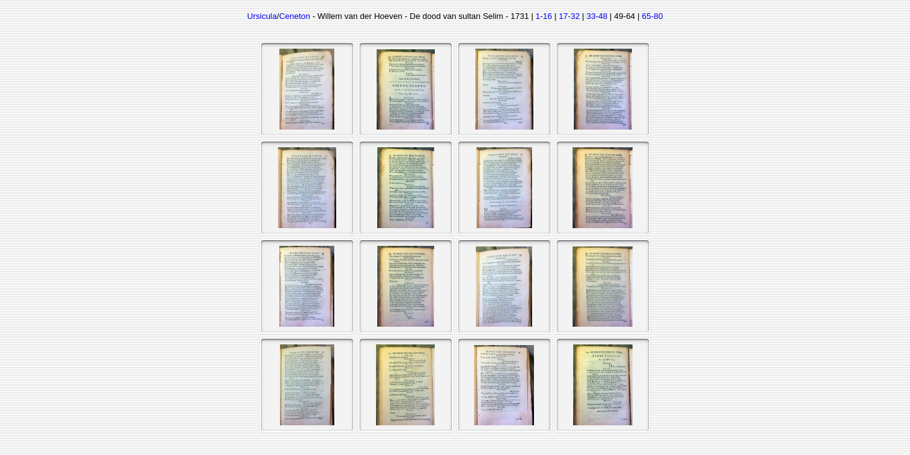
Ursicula (262, 16)
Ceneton (294, 16)
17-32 (569, 16)
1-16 (544, 16)
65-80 (652, 16)
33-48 (596, 16)
